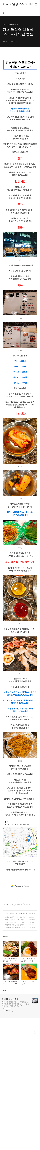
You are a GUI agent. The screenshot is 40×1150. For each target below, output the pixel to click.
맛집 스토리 (9, 1028)
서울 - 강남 (18, 1028)
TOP (35, 1147)
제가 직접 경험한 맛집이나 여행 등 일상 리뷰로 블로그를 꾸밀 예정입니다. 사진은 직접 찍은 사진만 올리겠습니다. (15, 1119)
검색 (31, 4)
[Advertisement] (20, 79)
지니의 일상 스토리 (15, 4)
